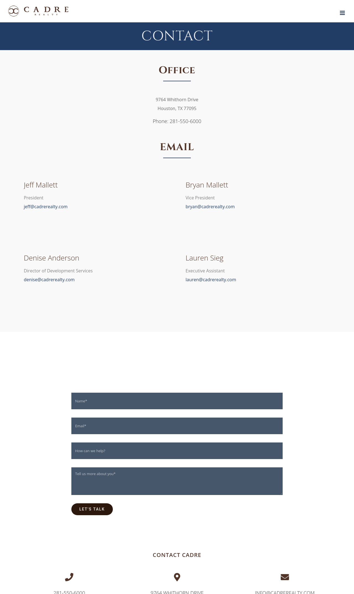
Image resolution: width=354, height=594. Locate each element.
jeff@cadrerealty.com (45, 207)
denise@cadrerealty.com (49, 280)
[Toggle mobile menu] (343, 13)
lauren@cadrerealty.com (211, 280)
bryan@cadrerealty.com (210, 207)
